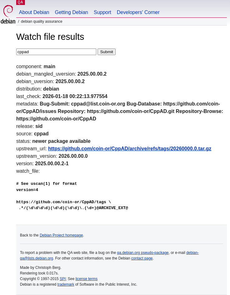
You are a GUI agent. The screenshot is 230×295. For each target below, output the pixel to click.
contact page (142, 258)
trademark (65, 284)
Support (102, 12)
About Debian (34, 12)
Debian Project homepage (61, 235)
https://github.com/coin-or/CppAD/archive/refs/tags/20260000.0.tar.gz (129, 148)
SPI (63, 279)
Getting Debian (71, 12)
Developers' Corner (138, 12)
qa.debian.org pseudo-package (143, 253)
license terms (86, 279)
